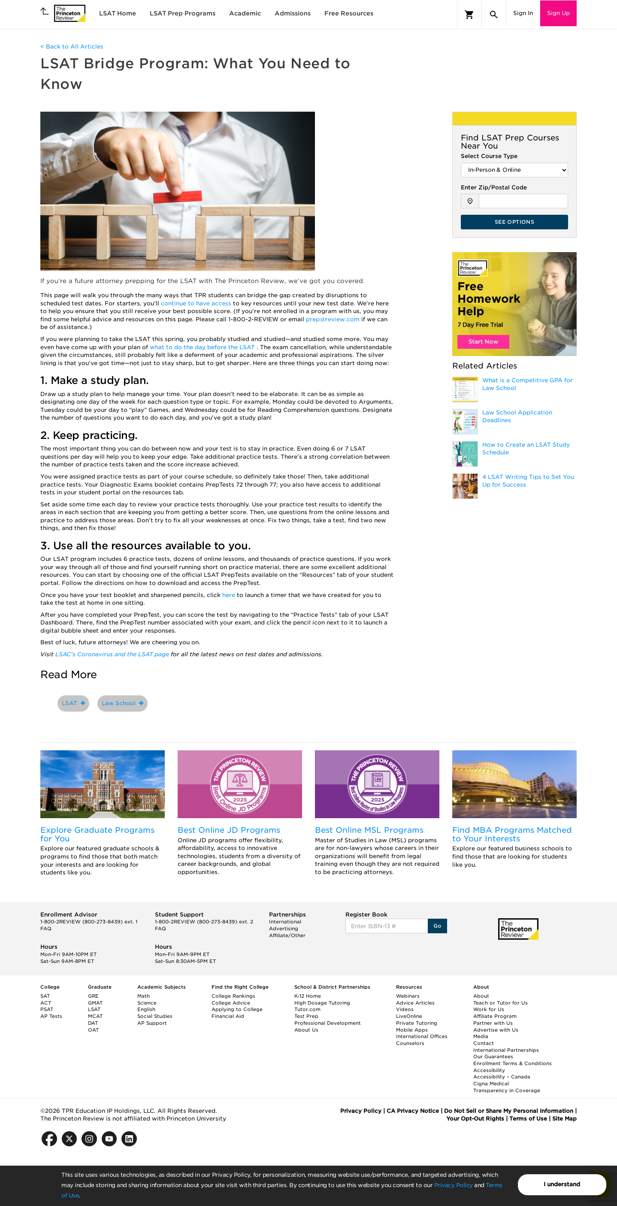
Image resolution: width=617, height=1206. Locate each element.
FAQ (45, 929)
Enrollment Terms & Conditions (512, 1063)
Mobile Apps (412, 1030)
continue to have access (197, 303)
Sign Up (558, 13)
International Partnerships (506, 1050)
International (285, 922)
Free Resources (348, 13)
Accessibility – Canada (501, 1077)
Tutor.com (307, 1009)
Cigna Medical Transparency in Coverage (506, 1087)
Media (480, 1036)
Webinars (408, 996)
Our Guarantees (493, 1057)
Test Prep (306, 1016)
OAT (93, 1030)
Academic (245, 13)
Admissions (293, 13)
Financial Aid (228, 1016)
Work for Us (488, 1009)
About (481, 996)
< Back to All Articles (71, 46)
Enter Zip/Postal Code (494, 187)
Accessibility (489, 1070)
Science (147, 1003)
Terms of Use (528, 1118)
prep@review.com (333, 319)
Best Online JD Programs (229, 829)
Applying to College (237, 1009)
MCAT (95, 1016)
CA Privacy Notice (413, 1111)
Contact (483, 1043)
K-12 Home (307, 996)
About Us (306, 1030)
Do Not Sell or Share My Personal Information (508, 1111)
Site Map (564, 1118)
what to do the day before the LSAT (203, 347)
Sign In (523, 13)
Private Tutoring (416, 1023)
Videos (405, 1009)
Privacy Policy (453, 1185)
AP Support (152, 1023)
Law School (122, 703)
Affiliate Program (495, 1016)
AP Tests (51, 1016)
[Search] (494, 14)
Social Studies (154, 1016)
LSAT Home (117, 13)
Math (143, 996)
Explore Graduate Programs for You (97, 834)
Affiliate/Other (287, 935)
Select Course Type (489, 156)
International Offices (422, 1036)
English (146, 1009)
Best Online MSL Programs (369, 829)
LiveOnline (409, 1016)
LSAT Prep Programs (182, 13)
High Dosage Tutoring (322, 1003)
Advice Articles (415, 1003)
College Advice (231, 1003)
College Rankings (233, 996)
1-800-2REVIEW (88, 922)
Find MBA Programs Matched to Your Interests (512, 834)
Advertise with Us (495, 1030)
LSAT (73, 703)
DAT (93, 1023)
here (228, 595)
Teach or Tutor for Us (500, 1003)
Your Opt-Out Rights (475, 1118)
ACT (45, 1003)
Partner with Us (493, 1023)
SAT (45, 996)
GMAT (95, 1003)
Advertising (283, 929)
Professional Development (327, 1023)
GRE (93, 996)
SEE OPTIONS (514, 222)
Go (437, 926)
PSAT (46, 1009)
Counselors (410, 1043)
